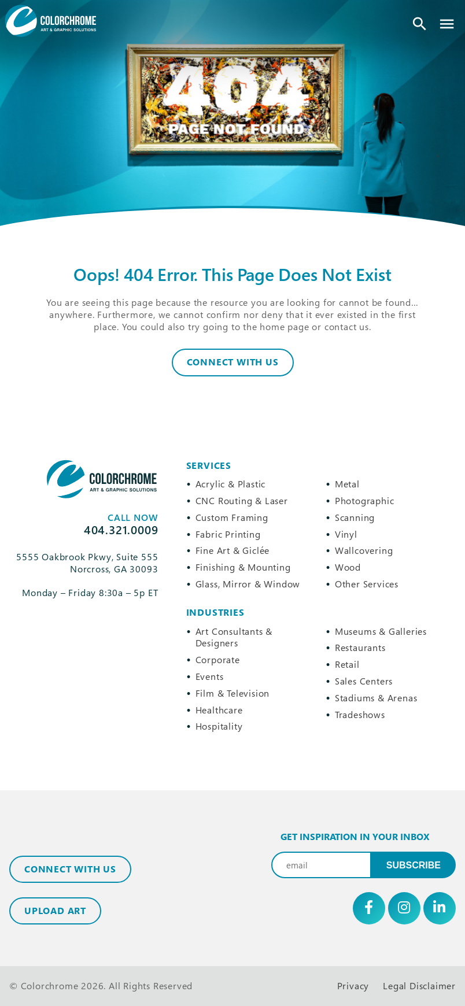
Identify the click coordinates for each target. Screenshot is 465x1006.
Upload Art (55, 910)
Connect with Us (70, 869)
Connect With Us (233, 362)
